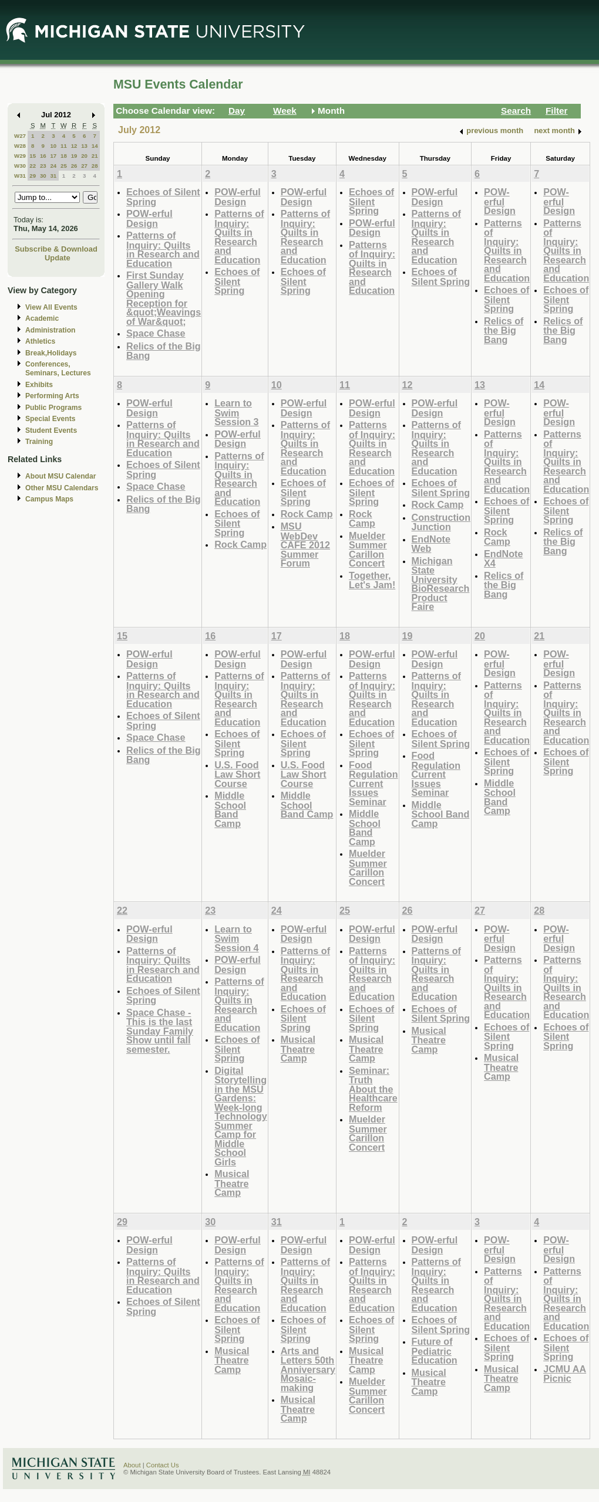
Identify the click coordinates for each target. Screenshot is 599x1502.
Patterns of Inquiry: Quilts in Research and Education (163, 249)
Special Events (50, 419)
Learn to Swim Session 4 (236, 938)
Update (57, 257)
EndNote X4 (503, 558)
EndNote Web (431, 544)
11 (63, 146)
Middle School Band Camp (230, 809)
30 (43, 175)
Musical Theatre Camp (231, 1183)
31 (53, 175)
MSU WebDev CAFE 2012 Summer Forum (305, 544)
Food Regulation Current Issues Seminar (373, 783)
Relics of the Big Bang (163, 351)
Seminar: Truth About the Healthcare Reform (373, 1089)
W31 (20, 175)
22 (32, 165)
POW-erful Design (149, 218)
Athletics (40, 341)
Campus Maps (49, 499)
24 (53, 165)
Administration (50, 330)
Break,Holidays (51, 353)
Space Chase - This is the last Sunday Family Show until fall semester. (159, 1031)
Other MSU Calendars (62, 488)
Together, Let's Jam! (372, 580)
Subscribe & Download (56, 249)
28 (95, 165)
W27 (20, 136)
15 (32, 155)
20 (84, 155)
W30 (20, 165)
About (132, 1465)
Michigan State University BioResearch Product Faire (441, 583)
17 (53, 155)
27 (84, 165)
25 (63, 165)
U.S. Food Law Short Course (237, 774)
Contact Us (162, 1465)
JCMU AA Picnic (564, 1374)
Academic (42, 318)
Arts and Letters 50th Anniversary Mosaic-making (308, 1369)
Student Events (51, 430)
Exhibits (39, 385)
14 (95, 146)
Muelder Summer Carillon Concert (368, 549)
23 (43, 165)
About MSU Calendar (60, 476)
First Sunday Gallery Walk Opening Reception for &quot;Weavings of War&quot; (163, 298)
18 (63, 155)
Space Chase (156, 333)
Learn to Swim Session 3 (236, 412)
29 (32, 175)
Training (39, 442)
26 (74, 165)
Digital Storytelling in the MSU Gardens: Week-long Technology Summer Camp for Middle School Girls (240, 1116)
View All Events (51, 307)
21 (95, 155)
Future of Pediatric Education (434, 1350)
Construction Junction (441, 522)
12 (74, 146)
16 (43, 155)
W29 (20, 155)
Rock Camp (240, 544)
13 (84, 146)
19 (74, 155)
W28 (20, 146)
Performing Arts (52, 396)
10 (53, 146)
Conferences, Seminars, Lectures (58, 368)
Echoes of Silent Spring (163, 197)
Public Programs (53, 408)
